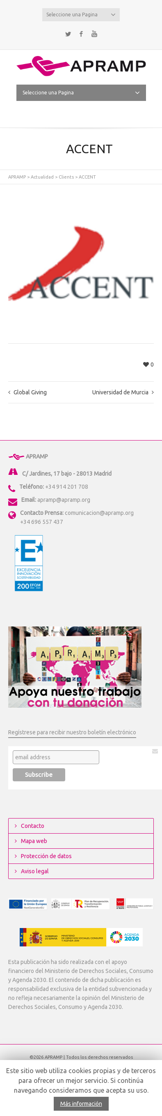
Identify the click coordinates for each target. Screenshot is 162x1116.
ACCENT (87, 176)
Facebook (81, 34)
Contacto (32, 826)
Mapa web (34, 841)
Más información (81, 1103)
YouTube (94, 34)
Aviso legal (35, 871)
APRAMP (17, 176)
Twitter (68, 34)
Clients (66, 176)
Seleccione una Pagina (81, 15)
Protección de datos (46, 856)
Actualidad (42, 176)
